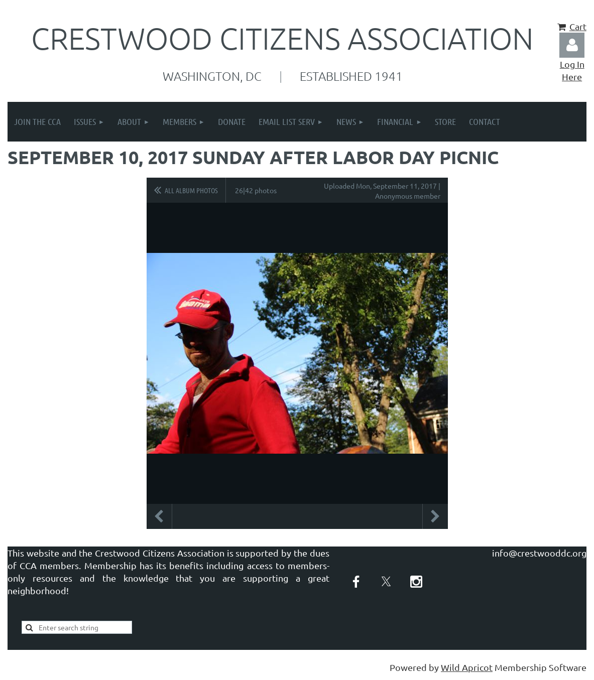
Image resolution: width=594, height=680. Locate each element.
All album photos (191, 190)
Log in (571, 45)
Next (435, 516)
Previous (159, 516)
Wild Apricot (467, 667)
